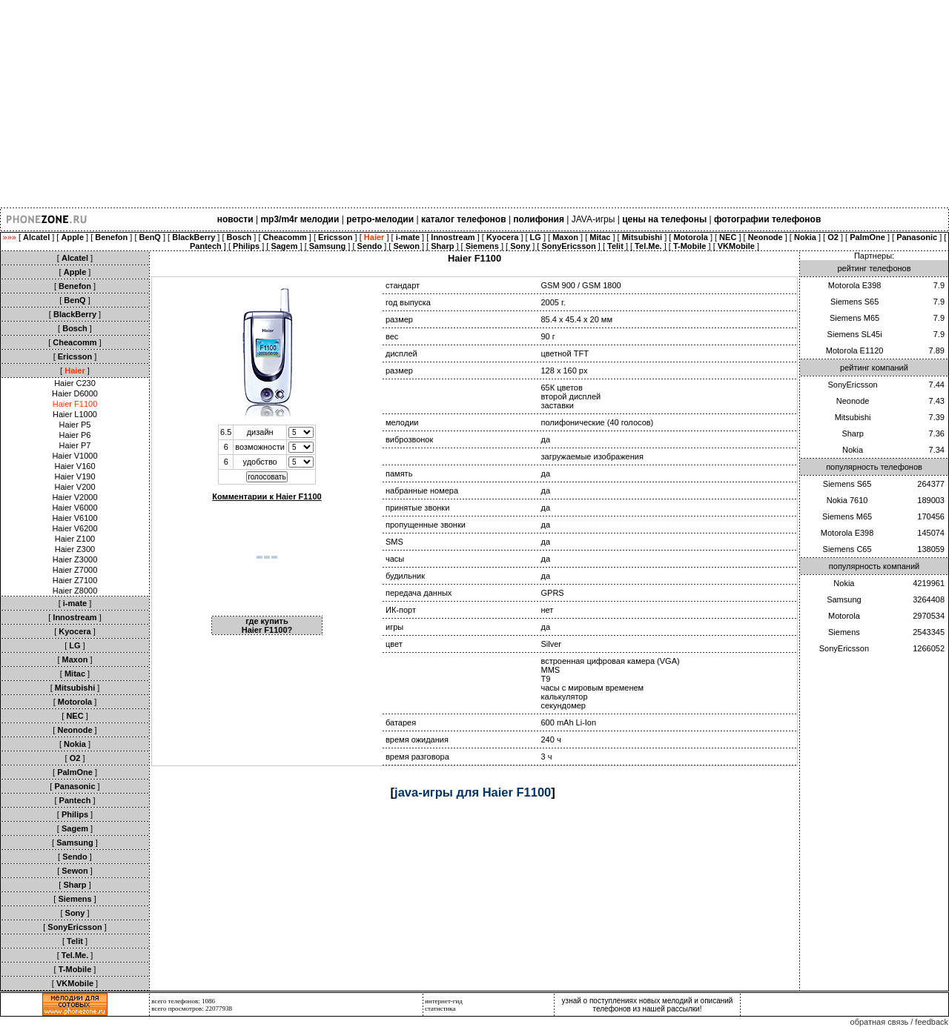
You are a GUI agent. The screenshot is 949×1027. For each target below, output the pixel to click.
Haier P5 (75, 424)
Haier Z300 (75, 549)
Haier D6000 (75, 393)
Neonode (853, 400)
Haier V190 (74, 476)
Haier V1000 (74, 455)
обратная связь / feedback (899, 1021)
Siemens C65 (847, 549)
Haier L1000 (75, 414)
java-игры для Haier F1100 (472, 792)
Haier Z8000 (75, 590)
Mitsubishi (853, 417)
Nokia (852, 449)
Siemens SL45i (854, 334)
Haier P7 (75, 445)
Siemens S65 (854, 301)
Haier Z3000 (75, 559)
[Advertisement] (445, 103)
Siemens (844, 632)
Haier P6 (75, 435)
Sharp (852, 433)
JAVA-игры (593, 219)
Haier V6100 (74, 518)
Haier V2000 (74, 497)
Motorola (844, 615)
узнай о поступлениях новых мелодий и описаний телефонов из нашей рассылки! (647, 1005)
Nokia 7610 (847, 500)
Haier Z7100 (75, 580)
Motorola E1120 (855, 350)
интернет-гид (444, 1001)
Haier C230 (75, 383)
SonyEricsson (852, 384)
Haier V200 (74, 486)
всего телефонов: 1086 (183, 1001)
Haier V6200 (74, 528)
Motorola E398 (855, 285)
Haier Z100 (75, 538)
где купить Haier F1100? (267, 625)
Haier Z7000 (75, 569)
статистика (440, 1008)
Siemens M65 (854, 317)
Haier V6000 (74, 507)
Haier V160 (74, 466)
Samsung (844, 599)
